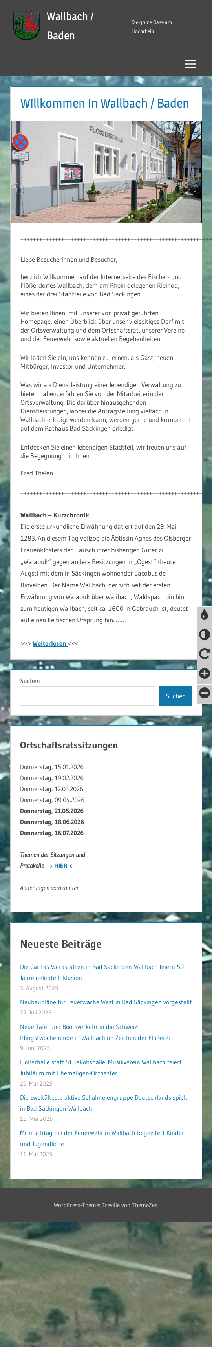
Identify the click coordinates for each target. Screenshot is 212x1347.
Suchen (30, 681)
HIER (61, 866)
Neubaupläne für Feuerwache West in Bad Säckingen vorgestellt (106, 1002)
